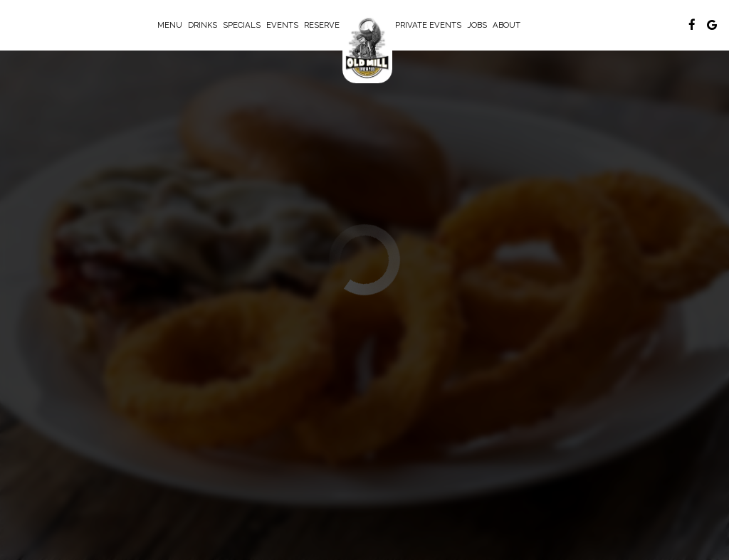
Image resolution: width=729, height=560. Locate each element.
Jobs (477, 25)
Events (282, 25)
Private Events (428, 25)
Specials (242, 25)
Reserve (322, 25)
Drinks (202, 25)
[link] (367, 47)
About (506, 25)
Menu (169, 25)
